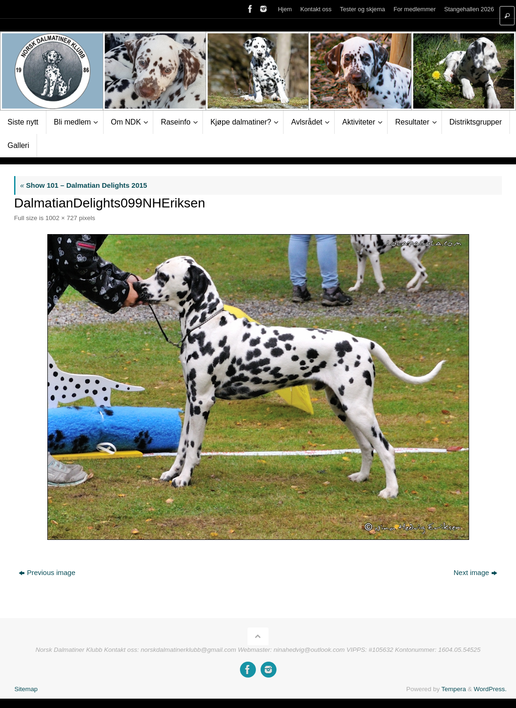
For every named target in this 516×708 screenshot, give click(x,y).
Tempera (453, 689)
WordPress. (490, 689)
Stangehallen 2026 (469, 9)
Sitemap (26, 689)
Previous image (47, 572)
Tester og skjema (362, 9)
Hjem (285, 9)
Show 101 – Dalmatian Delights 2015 (83, 185)
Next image (475, 572)
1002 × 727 (61, 217)
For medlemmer (415, 9)
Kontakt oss (316, 9)
